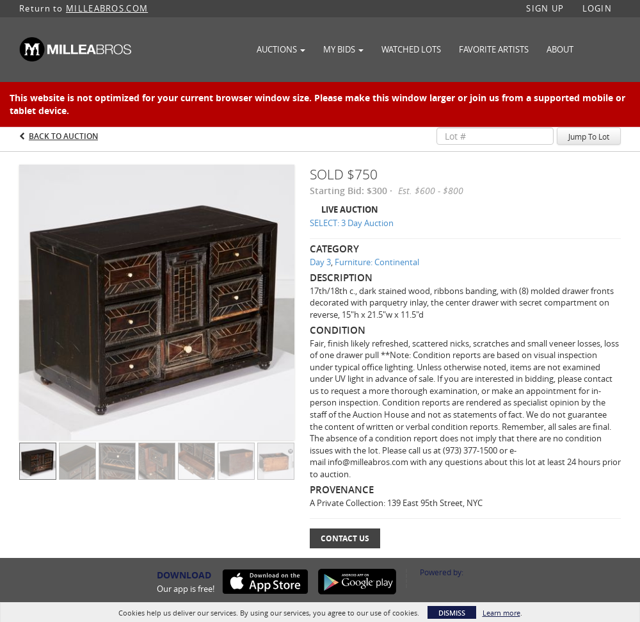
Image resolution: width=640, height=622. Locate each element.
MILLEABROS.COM (107, 8)
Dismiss (451, 613)
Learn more (501, 613)
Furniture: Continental (377, 262)
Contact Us (345, 538)
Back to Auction (63, 136)
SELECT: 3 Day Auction (352, 223)
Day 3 (320, 262)
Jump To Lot (588, 136)
